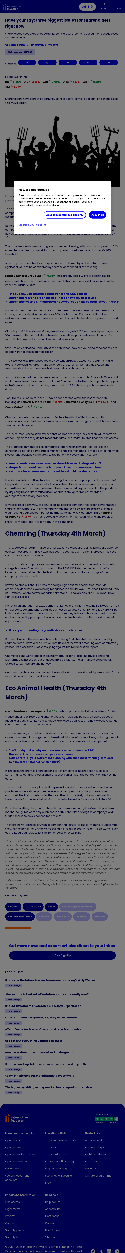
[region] (62, 207)
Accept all (97, 215)
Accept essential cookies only (64, 215)
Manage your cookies (32, 224)
